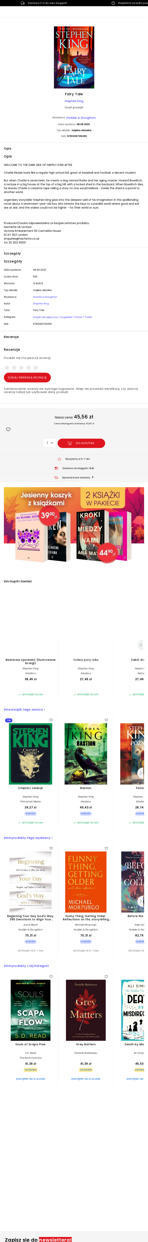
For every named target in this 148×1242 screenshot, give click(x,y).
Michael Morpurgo (86, 924)
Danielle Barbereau (85, 1053)
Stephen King (74, 101)
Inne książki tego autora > (24, 709)
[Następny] (140, 645)
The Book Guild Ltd (31, 1057)
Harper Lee (141, 668)
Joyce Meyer (30, 924)
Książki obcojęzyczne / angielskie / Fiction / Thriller (62, 317)
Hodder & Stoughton (81, 118)
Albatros (30, 673)
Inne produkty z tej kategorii (26, 966)
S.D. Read (30, 1053)
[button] (74, 58)
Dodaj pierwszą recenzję (27, 377)
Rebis (141, 673)
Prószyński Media (30, 801)
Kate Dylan (141, 924)
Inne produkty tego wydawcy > (28, 838)
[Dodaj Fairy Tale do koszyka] (81, 443)
